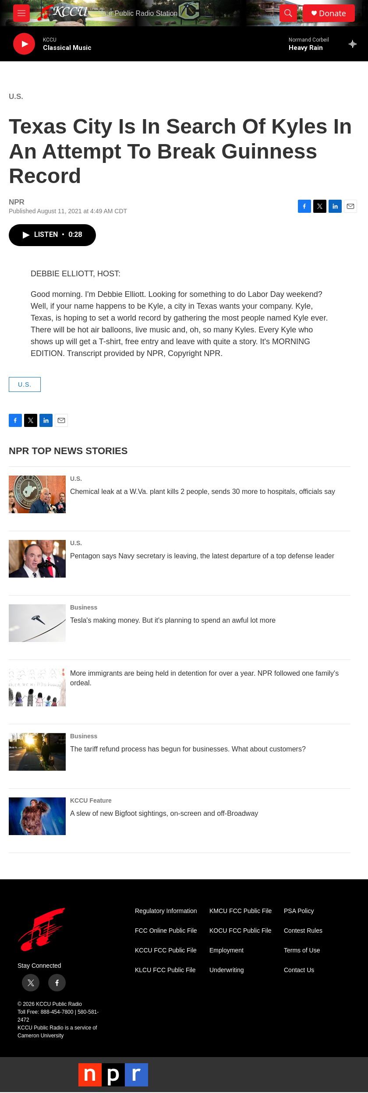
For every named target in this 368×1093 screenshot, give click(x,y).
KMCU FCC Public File (240, 911)
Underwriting (226, 970)
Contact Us (299, 970)
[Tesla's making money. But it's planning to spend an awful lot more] (37, 623)
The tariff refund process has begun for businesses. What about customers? (188, 749)
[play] (24, 44)
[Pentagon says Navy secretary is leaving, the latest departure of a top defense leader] (37, 559)
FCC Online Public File (166, 930)
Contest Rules (303, 930)
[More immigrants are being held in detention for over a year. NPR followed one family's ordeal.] (37, 687)
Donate (332, 13)
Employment (226, 950)
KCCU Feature (91, 800)
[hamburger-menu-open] (21, 13)
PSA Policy (299, 911)
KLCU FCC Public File (165, 970)
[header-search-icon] (288, 13)
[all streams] (355, 43)
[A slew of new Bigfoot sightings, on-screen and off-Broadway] (37, 816)
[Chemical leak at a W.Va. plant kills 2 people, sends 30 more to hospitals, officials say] (37, 494)
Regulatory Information (166, 911)
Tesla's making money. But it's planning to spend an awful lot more (173, 620)
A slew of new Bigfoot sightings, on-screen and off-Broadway (164, 813)
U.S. (16, 96)
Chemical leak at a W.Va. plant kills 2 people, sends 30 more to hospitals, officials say (202, 491)
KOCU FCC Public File (240, 930)
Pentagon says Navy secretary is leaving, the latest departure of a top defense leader (202, 556)
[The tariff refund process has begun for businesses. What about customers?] (37, 752)
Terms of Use (302, 950)
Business (83, 607)
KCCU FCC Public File (166, 950)
